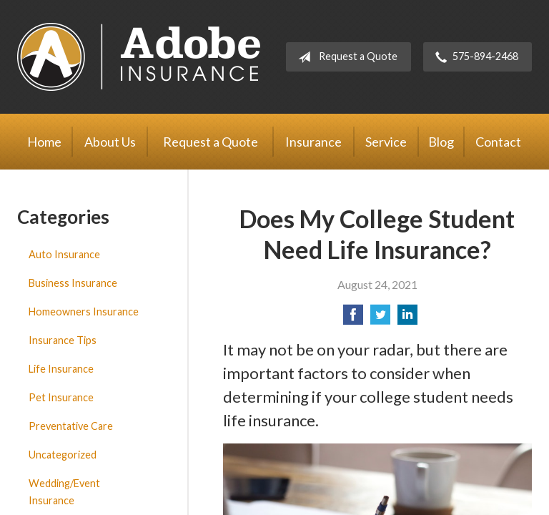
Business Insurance (73, 283)
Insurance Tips (63, 340)
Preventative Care (71, 426)
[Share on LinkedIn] (407, 318)
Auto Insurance (64, 254)
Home (44, 141)
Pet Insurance (61, 397)
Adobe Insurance (138, 57)
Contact (498, 141)
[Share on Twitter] (380, 318)
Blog (441, 141)
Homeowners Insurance (84, 311)
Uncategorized (63, 454)
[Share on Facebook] (353, 318)
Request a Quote (344, 57)
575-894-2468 (474, 57)
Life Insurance (61, 369)
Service (386, 141)
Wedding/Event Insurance (64, 491)
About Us (110, 141)
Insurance (313, 141)
